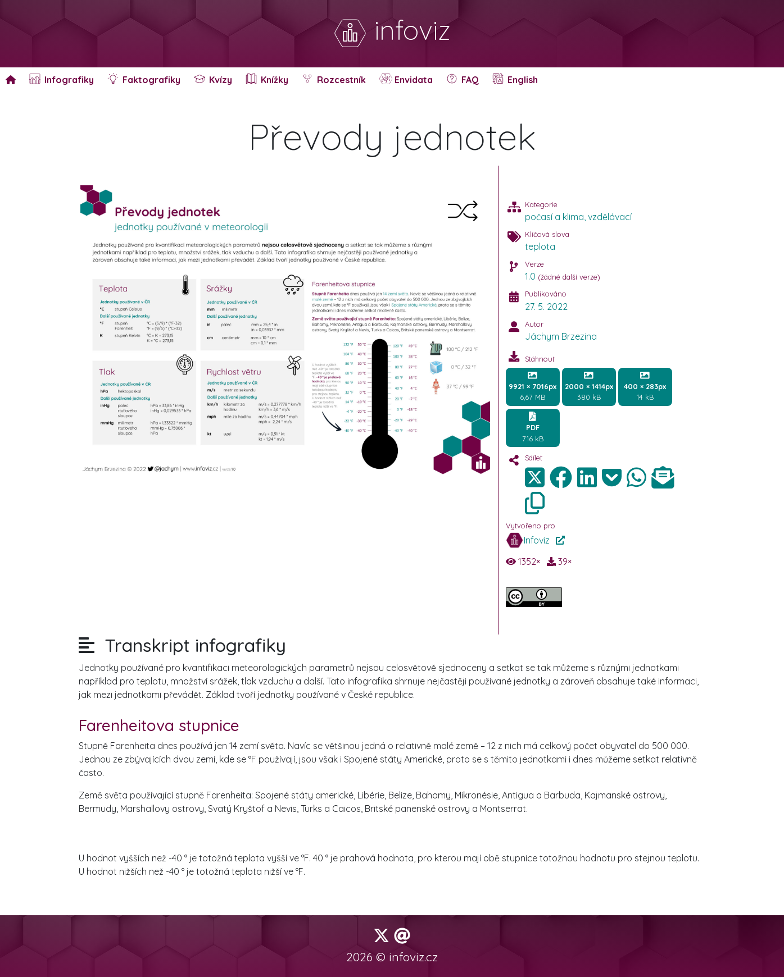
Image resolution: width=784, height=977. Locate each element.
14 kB (645, 386)
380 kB (589, 386)
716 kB (532, 427)
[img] (561, 477)
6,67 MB (532, 386)
